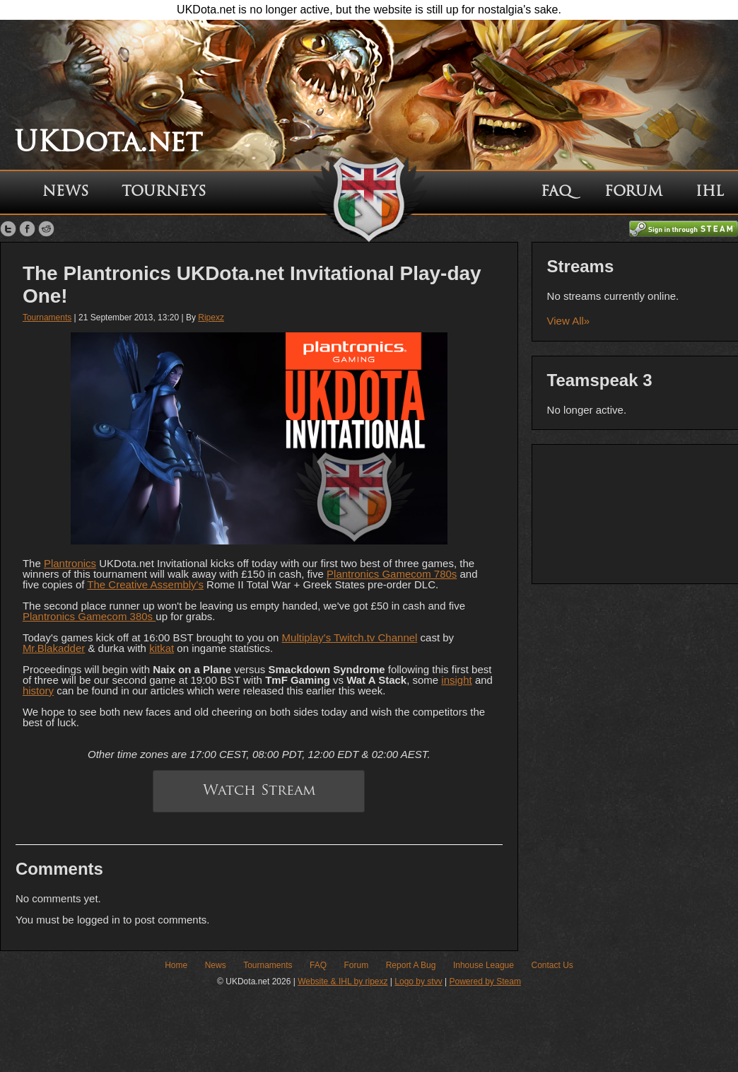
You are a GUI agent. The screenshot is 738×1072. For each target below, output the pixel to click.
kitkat (161, 648)
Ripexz (211, 317)
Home (176, 965)
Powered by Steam (485, 981)
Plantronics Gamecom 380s (89, 616)
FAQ (556, 192)
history (38, 690)
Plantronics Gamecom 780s (392, 574)
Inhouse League (483, 965)
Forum (633, 192)
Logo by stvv (418, 981)
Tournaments (47, 317)
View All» (568, 321)
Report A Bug (411, 965)
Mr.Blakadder (54, 648)
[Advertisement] (635, 513)
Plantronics (70, 563)
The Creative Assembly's (145, 584)
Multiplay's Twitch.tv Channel (350, 637)
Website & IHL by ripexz (342, 981)
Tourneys (164, 192)
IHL (710, 192)
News (65, 192)
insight (456, 680)
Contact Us (552, 965)
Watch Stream (259, 791)
